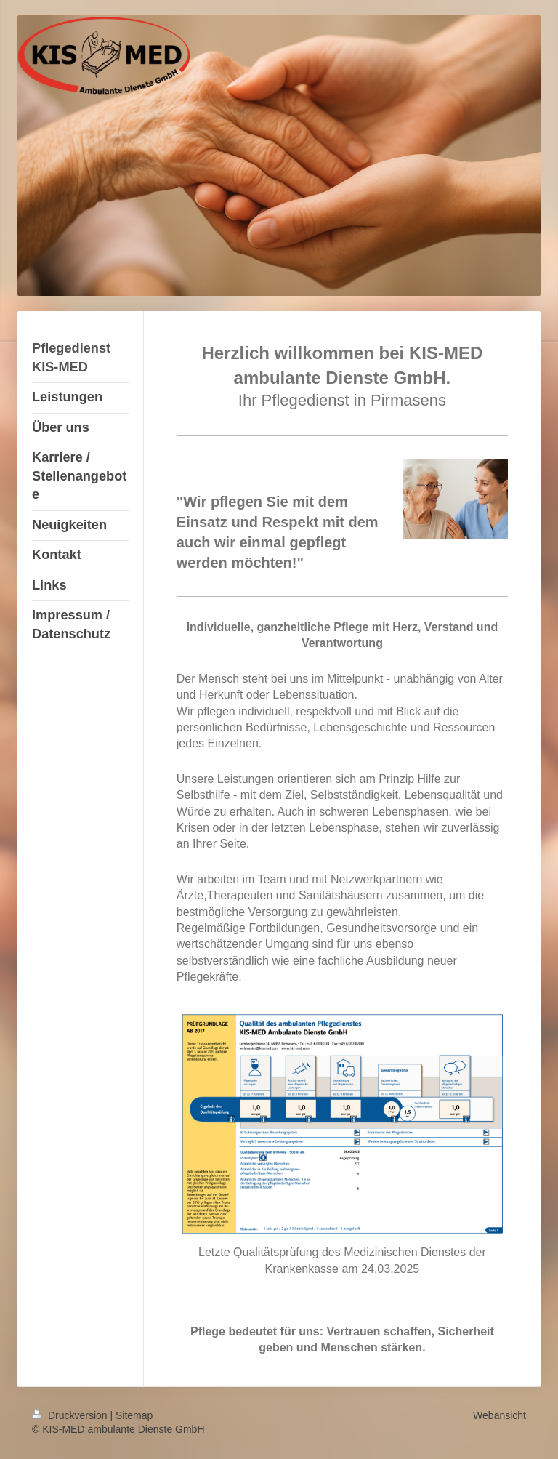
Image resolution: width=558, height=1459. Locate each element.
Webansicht (499, 1415)
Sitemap (134, 1415)
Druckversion (71, 1415)
